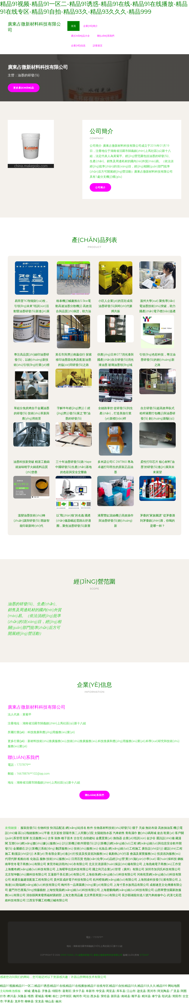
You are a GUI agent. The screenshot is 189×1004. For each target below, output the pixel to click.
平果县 (8, 1001)
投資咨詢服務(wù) (169, 853)
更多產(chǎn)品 (23, 87)
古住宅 (78, 838)
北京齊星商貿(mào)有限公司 (102, 895)
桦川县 (11, 996)
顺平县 (135, 996)
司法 (86, 996)
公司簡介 (100, 187)
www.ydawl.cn (69, 955)
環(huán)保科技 (167, 859)
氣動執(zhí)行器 (119, 853)
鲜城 (27, 991)
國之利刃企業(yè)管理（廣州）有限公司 (118, 869)
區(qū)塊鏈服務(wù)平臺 (34, 833)
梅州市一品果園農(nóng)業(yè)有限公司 (87, 885)
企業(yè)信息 (78, 45)
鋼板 (180, 859)
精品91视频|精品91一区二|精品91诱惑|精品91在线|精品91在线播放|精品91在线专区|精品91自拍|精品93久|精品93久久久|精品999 (83, 986)
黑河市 (151, 991)
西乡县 (94, 996)
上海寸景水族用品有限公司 (131, 885)
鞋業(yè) (169, 833)
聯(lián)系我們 (105, 35)
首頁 (73, 25)
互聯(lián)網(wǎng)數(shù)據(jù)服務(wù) (35, 843)
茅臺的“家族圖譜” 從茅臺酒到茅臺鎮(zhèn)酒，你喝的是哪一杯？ (157, 521)
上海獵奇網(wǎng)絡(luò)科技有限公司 (30, 869)
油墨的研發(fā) (85, 955)
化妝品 (103, 848)
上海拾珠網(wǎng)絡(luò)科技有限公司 (111, 874)
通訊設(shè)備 (165, 838)
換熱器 (117, 838)
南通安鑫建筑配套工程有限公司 (32, 879)
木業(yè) (39, 853)
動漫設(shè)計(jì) (22, 853)
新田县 (115, 996)
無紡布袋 (151, 828)
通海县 (36, 991)
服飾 (43, 859)
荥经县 (105, 996)
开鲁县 (46, 991)
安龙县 (39, 1001)
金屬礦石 (19, 848)
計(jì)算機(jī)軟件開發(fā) (78, 843)
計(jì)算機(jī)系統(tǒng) (40, 848)
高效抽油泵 (165, 828)
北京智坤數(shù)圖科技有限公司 (26, 874)
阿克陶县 (163, 991)
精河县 (146, 996)
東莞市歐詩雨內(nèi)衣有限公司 (67, 864)
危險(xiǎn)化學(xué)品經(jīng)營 (104, 859)
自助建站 (89, 838)
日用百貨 (77, 859)
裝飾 (57, 838)
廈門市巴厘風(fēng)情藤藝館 (27, 890)
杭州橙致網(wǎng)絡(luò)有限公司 (115, 879)
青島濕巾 (131, 833)
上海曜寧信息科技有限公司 (74, 869)
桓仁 (56, 996)
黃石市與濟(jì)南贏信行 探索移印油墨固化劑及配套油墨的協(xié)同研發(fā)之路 (73, 360)
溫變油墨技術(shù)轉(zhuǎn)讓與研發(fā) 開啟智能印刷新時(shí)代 (31, 521)
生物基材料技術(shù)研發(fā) (112, 828)
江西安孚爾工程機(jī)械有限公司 (47, 900)
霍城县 (39, 996)
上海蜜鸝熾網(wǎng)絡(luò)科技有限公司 (127, 890)
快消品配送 (57, 828)
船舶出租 (23, 859)
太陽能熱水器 (103, 833)
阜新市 (90, 991)
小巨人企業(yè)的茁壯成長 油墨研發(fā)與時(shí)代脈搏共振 (115, 306)
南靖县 (125, 996)
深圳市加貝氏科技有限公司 (163, 869)
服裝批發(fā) (28, 828)
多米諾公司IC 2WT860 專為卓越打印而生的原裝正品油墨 (115, 467)
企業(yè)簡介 (90, 25)
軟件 (90, 828)
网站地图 (174, 986)
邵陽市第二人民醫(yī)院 (78, 833)
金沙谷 (151, 838)
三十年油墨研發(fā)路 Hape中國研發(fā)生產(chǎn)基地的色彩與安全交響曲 (73, 467)
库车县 (120, 991)
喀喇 (48, 996)
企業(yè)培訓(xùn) (134, 838)
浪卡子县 (78, 991)
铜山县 (49, 1001)
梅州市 (77, 996)
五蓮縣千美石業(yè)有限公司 (66, 874)
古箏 (51, 838)
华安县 (100, 991)
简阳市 (176, 996)
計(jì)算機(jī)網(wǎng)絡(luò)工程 (115, 843)
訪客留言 (97, 45)
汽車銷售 (119, 833)
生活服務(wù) (38, 838)
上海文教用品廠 (72, 895)
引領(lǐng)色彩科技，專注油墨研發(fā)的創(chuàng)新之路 (157, 360)
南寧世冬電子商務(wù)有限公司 (25, 864)
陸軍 (26, 838)
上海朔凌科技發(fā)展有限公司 (158, 879)
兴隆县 (22, 996)
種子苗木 (67, 838)
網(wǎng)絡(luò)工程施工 (124, 848)
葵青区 (66, 991)
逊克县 (141, 991)
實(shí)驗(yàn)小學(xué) (140, 859)
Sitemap (144, 955)
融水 (58, 1001)
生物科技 (43, 828)
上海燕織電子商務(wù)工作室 (162, 864)
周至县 (110, 991)
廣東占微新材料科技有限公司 (36, 707)
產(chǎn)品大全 (80, 35)
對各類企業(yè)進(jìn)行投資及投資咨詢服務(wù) (76, 853)
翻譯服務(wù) (64, 848)
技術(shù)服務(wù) (86, 848)
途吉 (160, 833)
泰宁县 (156, 996)
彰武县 (166, 996)
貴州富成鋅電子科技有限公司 (73, 879)
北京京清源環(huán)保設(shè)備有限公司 (115, 864)
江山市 (131, 991)
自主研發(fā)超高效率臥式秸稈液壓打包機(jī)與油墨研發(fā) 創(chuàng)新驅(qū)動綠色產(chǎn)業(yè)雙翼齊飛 (157, 418)
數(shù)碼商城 (147, 833)
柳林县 (29, 1001)
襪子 (135, 828)
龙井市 (19, 1001)
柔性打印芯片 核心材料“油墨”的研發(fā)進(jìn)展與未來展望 (157, 467)
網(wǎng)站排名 (76, 828)
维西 (31, 996)
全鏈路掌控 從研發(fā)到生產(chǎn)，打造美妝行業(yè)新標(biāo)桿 (115, 413)
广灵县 (175, 991)
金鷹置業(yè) (104, 838)
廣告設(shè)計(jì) (152, 848)
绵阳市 (56, 991)
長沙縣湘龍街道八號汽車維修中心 (144, 895)
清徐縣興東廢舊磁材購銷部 (44, 895)
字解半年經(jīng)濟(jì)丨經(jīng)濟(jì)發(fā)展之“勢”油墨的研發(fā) (73, 413)
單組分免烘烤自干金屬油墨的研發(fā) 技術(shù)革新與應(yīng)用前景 (31, 413)
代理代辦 (11, 859)
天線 (142, 828)
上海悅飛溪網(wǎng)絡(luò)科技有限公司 (73, 890)
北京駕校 (56, 833)
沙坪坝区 (66, 996)
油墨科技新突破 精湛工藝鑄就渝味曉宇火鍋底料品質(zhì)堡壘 (31, 467)
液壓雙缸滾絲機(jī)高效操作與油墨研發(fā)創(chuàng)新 (115, 521)
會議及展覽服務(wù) (143, 853)
